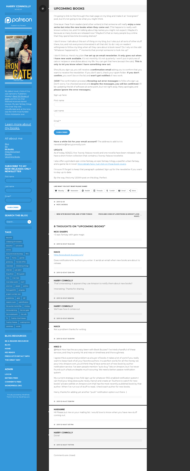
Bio (6, 147)
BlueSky (8, 154)
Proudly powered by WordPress (18, 395)
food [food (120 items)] (7, 258)
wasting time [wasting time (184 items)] (25, 322)
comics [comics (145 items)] (8, 250)
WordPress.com (24, 397)
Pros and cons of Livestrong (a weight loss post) (120, 215)
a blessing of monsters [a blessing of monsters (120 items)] (14, 242)
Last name (9, 186)
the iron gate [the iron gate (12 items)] (24, 310)
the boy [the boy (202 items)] (27, 306)
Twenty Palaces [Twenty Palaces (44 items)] (11, 322)
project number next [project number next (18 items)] (13, 294)
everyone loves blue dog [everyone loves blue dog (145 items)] (14, 254)
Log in (8, 374)
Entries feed (11, 378)
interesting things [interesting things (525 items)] (22, 266)
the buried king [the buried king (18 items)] (11, 310)
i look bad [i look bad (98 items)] (9, 266)
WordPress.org (13, 385)
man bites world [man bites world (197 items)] (12, 282)
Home (8, 349)
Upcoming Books (12, 157)
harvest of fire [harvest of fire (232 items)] (21, 262)
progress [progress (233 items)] (22, 290)
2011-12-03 (61, 202)
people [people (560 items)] (18, 286)
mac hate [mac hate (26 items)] (15, 278)
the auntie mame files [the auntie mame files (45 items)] (13, 306)
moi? (59, 204)
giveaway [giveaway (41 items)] (9, 262)
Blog (7, 144)
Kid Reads (10, 352)
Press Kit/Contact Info (17, 356)
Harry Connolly (18, 6)
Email (8, 196)
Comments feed (13, 382)
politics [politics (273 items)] (25, 286)
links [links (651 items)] (7, 278)
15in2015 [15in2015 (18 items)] (9, 238)
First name (9, 176)
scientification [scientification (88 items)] (23, 302)
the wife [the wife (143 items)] (23, 314)
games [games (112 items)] (22, 258)
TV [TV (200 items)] (7, 318)
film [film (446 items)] (27, 254)
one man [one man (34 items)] (9, 286)
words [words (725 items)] (18, 326)
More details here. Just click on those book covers (102, 164)
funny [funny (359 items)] (14, 258)
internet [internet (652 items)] (9, 270)
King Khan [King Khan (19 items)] (10, 274)
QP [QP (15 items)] (24, 298)
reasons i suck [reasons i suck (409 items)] (11, 302)
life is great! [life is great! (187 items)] (20, 274)
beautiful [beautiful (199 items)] (9, 246)
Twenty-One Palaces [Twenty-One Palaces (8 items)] (18, 318)
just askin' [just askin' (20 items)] (18, 270)
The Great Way (12, 360)
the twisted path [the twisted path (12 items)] (12, 314)
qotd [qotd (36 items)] (18, 298)
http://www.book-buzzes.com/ (68, 255)
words (64, 204)
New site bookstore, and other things (73, 214)
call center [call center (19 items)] (19, 246)
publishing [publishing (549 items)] (10, 298)
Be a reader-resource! (17, 341)
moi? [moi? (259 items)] (22, 282)
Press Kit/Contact (12, 152)
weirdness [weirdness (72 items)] (9, 326)
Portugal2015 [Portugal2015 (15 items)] (11, 290)
